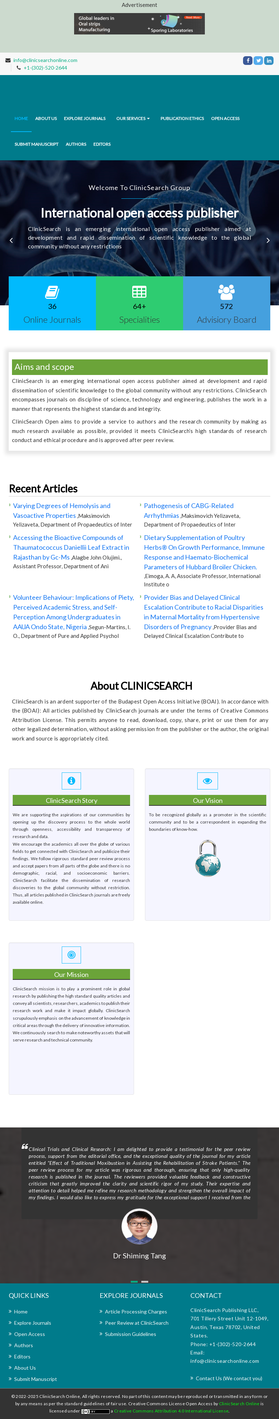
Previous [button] (11, 240)
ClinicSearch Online (239, 1403)
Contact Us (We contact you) (229, 1378)
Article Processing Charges (136, 1311)
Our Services (130, 118)
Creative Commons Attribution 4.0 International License (171, 1411)
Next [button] (268, 240)
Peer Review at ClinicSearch (137, 1323)
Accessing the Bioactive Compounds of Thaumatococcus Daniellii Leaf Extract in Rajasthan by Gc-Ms (71, 547)
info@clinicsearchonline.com (45, 60)
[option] (139, 232)
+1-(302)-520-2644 (45, 68)
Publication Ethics (182, 118)
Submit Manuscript (36, 144)
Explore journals (84, 118)
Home (21, 118)
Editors (101, 144)
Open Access (225, 118)
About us (46, 118)
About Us (25, 1368)
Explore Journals (32, 1323)
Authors (76, 144)
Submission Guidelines (130, 1334)
